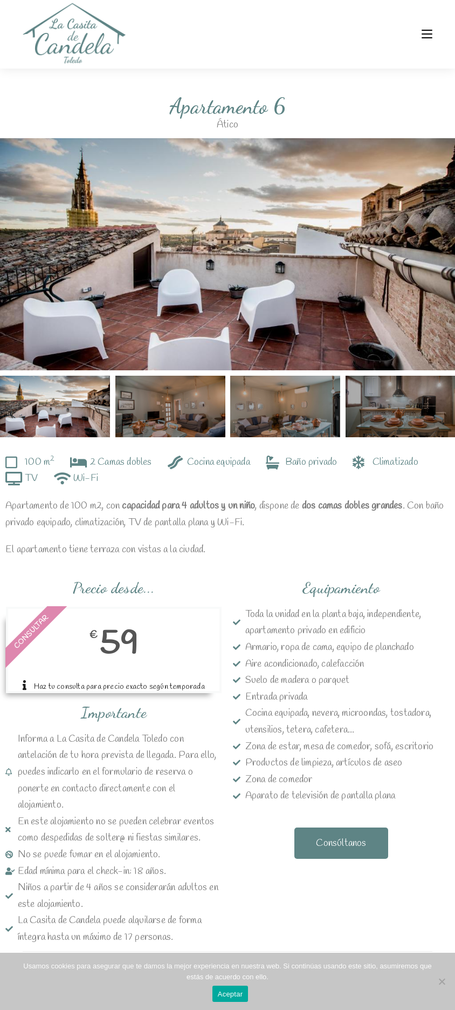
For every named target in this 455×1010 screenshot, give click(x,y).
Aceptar (230, 994)
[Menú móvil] (427, 34)
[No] (441, 981)
